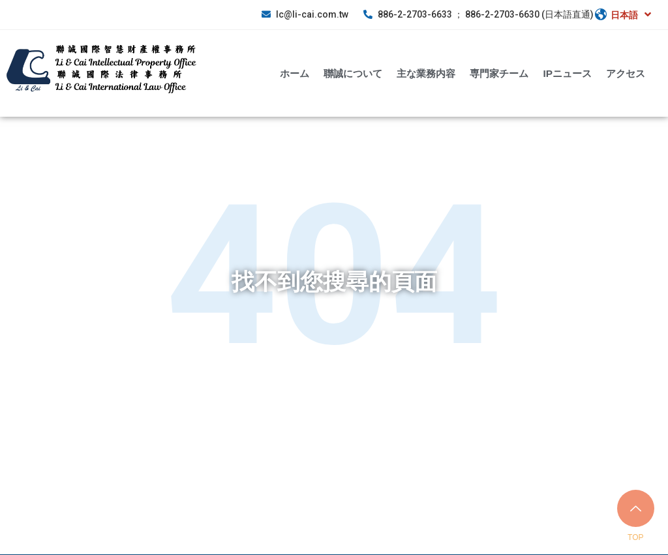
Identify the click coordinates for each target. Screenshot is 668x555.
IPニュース (567, 72)
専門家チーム (499, 72)
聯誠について (353, 72)
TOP (635, 537)
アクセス (625, 72)
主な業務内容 (426, 72)
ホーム (294, 72)
